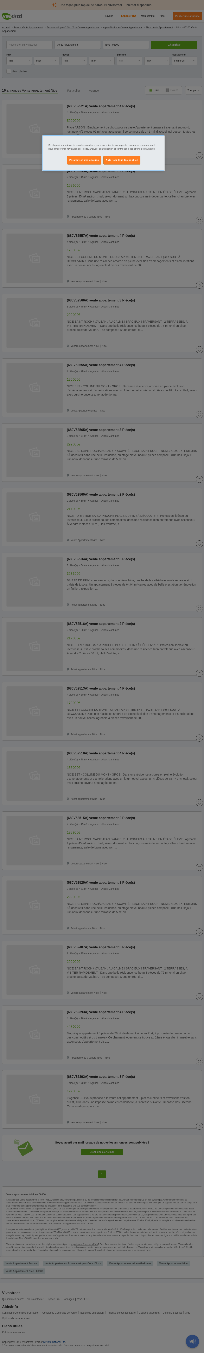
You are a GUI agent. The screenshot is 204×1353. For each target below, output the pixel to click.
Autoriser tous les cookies (122, 160)
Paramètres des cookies (84, 160)
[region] (103, 153)
